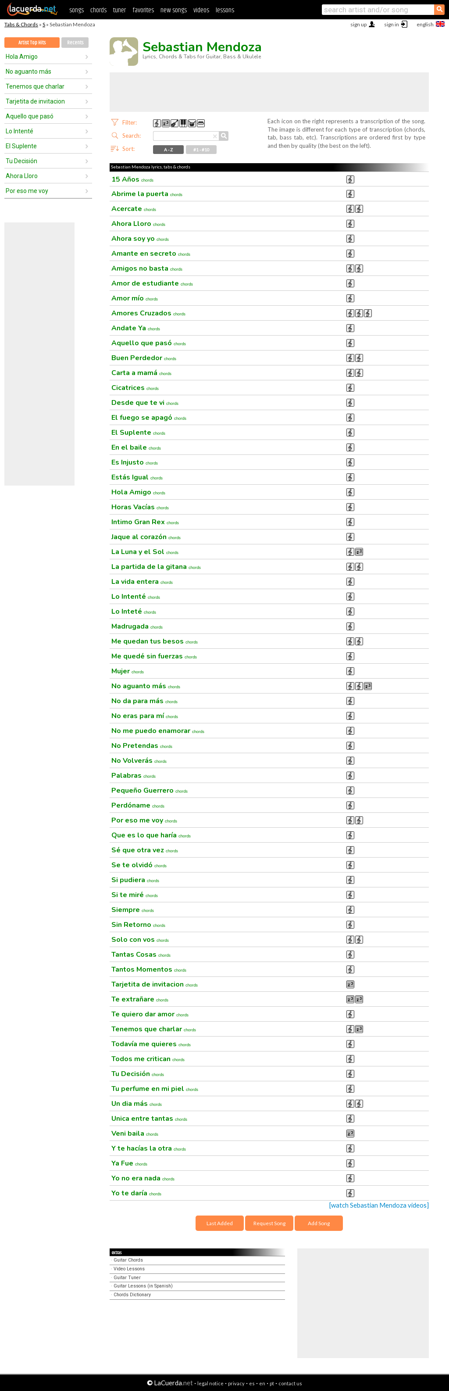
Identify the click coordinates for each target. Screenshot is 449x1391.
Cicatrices (135, 388)
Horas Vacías (140, 507)
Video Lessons (129, 1269)
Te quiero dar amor (150, 1014)
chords (98, 10)
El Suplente (21, 146)
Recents (75, 43)
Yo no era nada (143, 1178)
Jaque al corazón (146, 537)
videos (201, 10)
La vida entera (142, 581)
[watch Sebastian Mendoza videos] (379, 1205)
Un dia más (136, 1104)
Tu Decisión (21, 160)
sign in (391, 24)
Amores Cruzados (148, 313)
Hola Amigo (22, 56)
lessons (225, 10)
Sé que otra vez (144, 850)
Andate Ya (135, 328)
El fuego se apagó (148, 417)
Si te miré (134, 895)
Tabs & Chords (21, 24)
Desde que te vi (144, 403)
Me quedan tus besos (154, 641)
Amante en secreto (150, 253)
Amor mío (134, 298)
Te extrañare (139, 999)
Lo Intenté (19, 131)
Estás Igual (137, 477)
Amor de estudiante (152, 283)
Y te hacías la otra (148, 1148)
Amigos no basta (146, 268)
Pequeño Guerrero (149, 790)
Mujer (127, 671)
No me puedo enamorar (157, 731)
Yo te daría (136, 1193)
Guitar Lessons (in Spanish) (143, 1286)
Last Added (220, 1223)
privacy (236, 1383)
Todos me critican (148, 1059)
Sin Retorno (138, 925)
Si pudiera (135, 880)
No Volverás (139, 760)
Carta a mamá (141, 373)
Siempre (132, 910)
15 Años (132, 179)
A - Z (168, 149)
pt (272, 1383)
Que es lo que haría (151, 835)
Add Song (319, 1223)
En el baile (136, 447)
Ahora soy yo (140, 238)
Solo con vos (140, 939)
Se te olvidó (139, 865)
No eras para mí (144, 716)
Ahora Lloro (22, 175)
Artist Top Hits (32, 43)
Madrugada (137, 626)
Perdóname (137, 805)
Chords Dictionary (132, 1295)
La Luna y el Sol (144, 552)
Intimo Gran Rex (145, 522)
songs (76, 10)
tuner (119, 10)
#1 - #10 (201, 149)
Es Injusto (134, 462)
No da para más (144, 701)
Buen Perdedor (143, 358)
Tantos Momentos (148, 969)
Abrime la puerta (146, 194)
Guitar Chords (128, 1260)
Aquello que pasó (29, 116)
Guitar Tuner (127, 1277)
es (252, 1383)
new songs (173, 10)
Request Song (269, 1223)
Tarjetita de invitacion (35, 101)
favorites (143, 10)
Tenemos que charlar (35, 86)
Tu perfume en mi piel (154, 1089)
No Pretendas (141, 746)
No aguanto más (28, 71)
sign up (358, 24)
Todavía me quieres (151, 1044)
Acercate (133, 209)
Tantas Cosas (141, 954)
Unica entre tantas (149, 1118)
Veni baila (134, 1133)
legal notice (210, 1383)
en (262, 1383)
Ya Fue (129, 1163)
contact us (290, 1383)
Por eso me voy (27, 190)
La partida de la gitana (156, 567)
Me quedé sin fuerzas (154, 656)
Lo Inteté (133, 611)
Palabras (133, 775)
